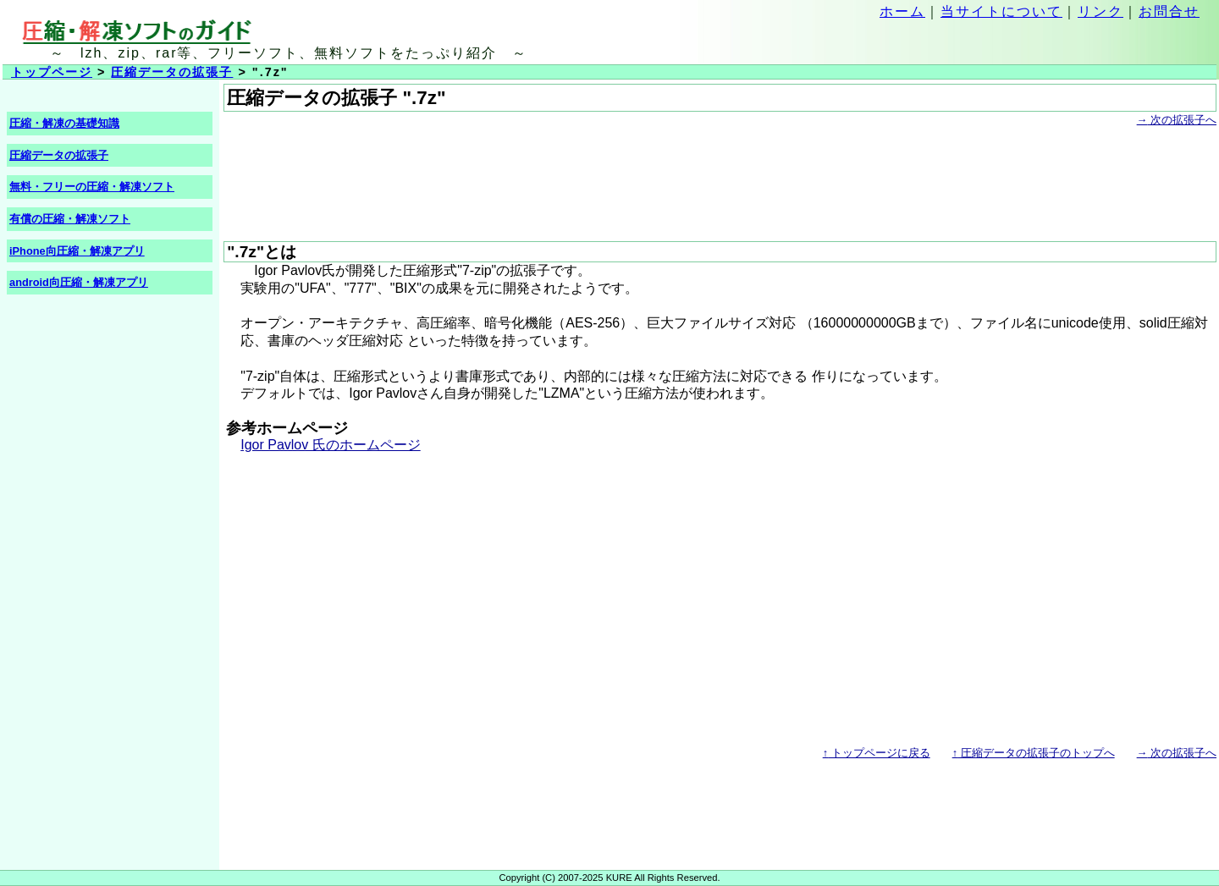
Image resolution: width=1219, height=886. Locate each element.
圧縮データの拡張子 (172, 72)
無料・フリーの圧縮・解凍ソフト (91, 186)
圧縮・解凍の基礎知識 (64, 123)
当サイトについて (1001, 11)
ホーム (902, 11)
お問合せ (1169, 11)
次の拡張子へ (1176, 119)
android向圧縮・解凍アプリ (78, 282)
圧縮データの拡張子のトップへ (1033, 752)
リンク (1100, 11)
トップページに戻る (876, 752)
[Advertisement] (531, 167)
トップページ (51, 72)
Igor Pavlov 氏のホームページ (330, 444)
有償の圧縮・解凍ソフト (69, 218)
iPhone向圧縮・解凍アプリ (77, 251)
